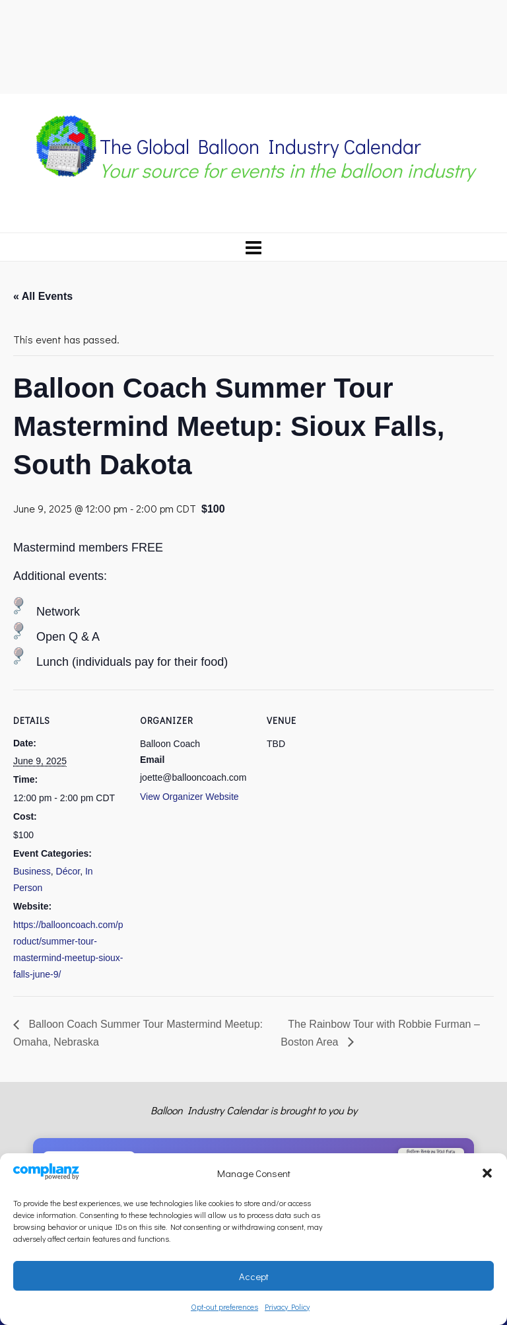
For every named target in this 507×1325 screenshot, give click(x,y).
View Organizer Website (189, 796)
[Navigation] (253, 247)
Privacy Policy (287, 1306)
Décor (68, 871)
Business (32, 871)
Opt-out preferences (224, 1306)
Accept (254, 1276)
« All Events (43, 296)
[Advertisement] (253, 45)
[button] (487, 1173)
